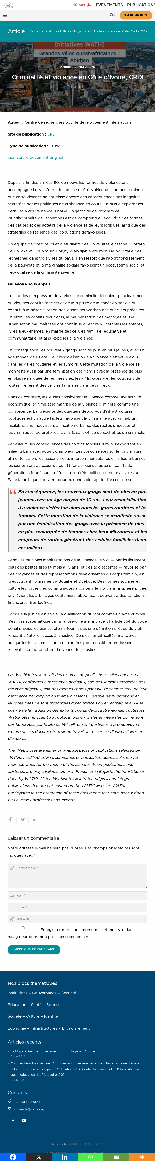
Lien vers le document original (35, 158)
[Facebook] (13, 1121)
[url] (77, 919)
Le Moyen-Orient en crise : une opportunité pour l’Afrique (53, 1051)
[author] (77, 895)
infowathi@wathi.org (29, 1109)
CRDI (51, 134)
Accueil (35, 31)
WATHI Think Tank (85, 1144)
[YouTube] (24, 1121)
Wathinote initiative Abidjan (63, 31)
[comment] (77, 876)
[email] (77, 907)
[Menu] (5, 15)
